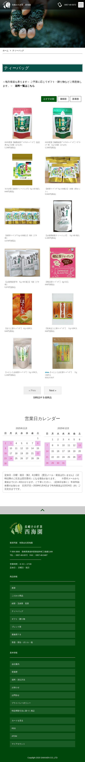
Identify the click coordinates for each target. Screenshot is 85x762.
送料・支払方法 (18, 680)
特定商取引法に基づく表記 (23, 711)
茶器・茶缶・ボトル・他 (22, 642)
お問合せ (15, 695)
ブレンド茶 (16, 627)
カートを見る (17, 720)
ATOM (14, 736)
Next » (52, 390)
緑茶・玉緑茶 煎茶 (20, 603)
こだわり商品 (17, 596)
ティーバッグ (18, 50)
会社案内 (15, 664)
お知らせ (15, 687)
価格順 (63, 99)
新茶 (14, 588)
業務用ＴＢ (16, 634)
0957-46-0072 (70, 5)
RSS (14, 728)
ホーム (5, 50)
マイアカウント (18, 744)
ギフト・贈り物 (18, 619)
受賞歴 (14, 672)
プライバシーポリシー (21, 703)
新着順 (75, 99)
